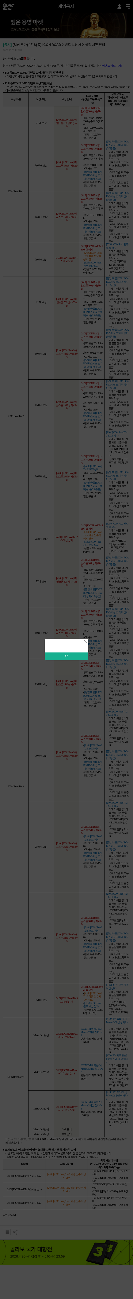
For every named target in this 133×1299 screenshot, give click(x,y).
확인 (66, 656)
